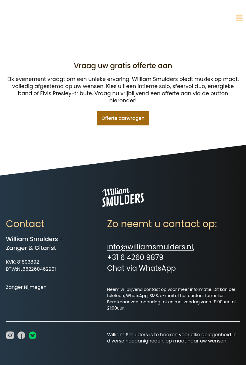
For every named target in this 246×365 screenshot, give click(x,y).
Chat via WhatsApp (141, 268)
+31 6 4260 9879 (135, 257)
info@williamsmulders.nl (150, 247)
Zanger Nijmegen (26, 287)
